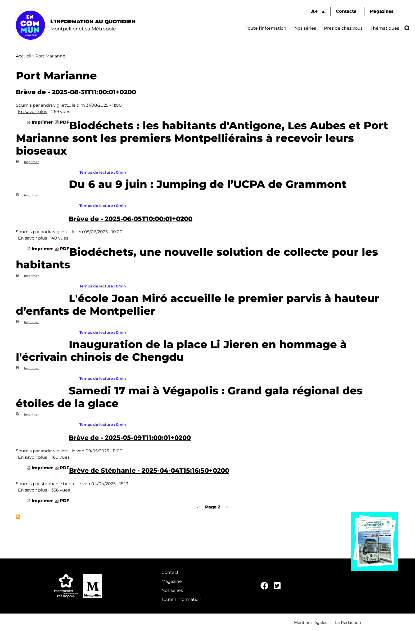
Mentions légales (310, 622)
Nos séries (305, 28)
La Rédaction (348, 622)
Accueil (23, 55)
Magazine (171, 581)
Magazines (382, 11)
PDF (64, 122)
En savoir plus (32, 111)
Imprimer (42, 122)
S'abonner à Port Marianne (18, 517)
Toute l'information (266, 28)
